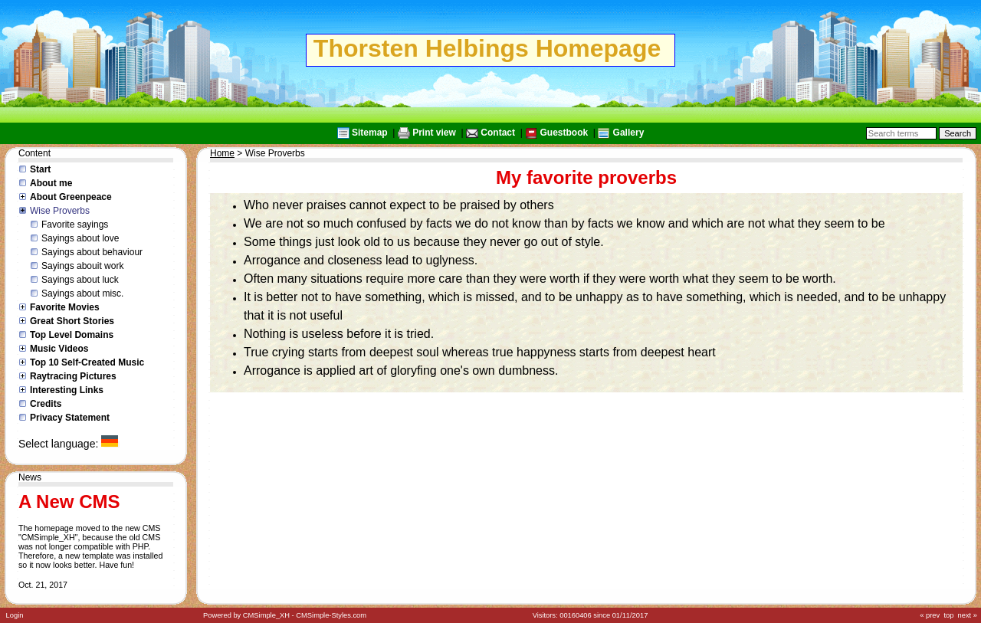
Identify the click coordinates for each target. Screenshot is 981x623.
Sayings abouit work (82, 266)
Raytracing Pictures (73, 376)
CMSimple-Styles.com (331, 615)
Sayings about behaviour (92, 252)
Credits (45, 403)
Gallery (629, 132)
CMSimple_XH (266, 615)
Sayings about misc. (82, 293)
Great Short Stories (72, 321)
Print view (434, 132)
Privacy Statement (70, 417)
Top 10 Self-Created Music (87, 362)
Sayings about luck (80, 279)
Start (40, 169)
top (948, 615)
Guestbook (564, 132)
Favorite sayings (74, 224)
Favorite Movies (65, 307)
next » (967, 615)
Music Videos (59, 348)
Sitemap (370, 132)
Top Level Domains (71, 335)
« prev (930, 615)
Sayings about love (80, 238)
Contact (498, 132)
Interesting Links (66, 390)
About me (51, 183)
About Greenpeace (71, 197)
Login (15, 615)
